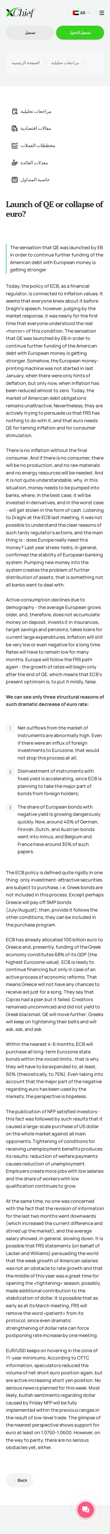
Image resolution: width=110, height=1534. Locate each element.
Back (22, 1480)
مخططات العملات (33, 145)
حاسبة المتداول (31, 179)
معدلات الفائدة (30, 162)
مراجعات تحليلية (65, 62)
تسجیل (30, 32)
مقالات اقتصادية (31, 128)
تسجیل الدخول (80, 32)
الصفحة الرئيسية (26, 62)
